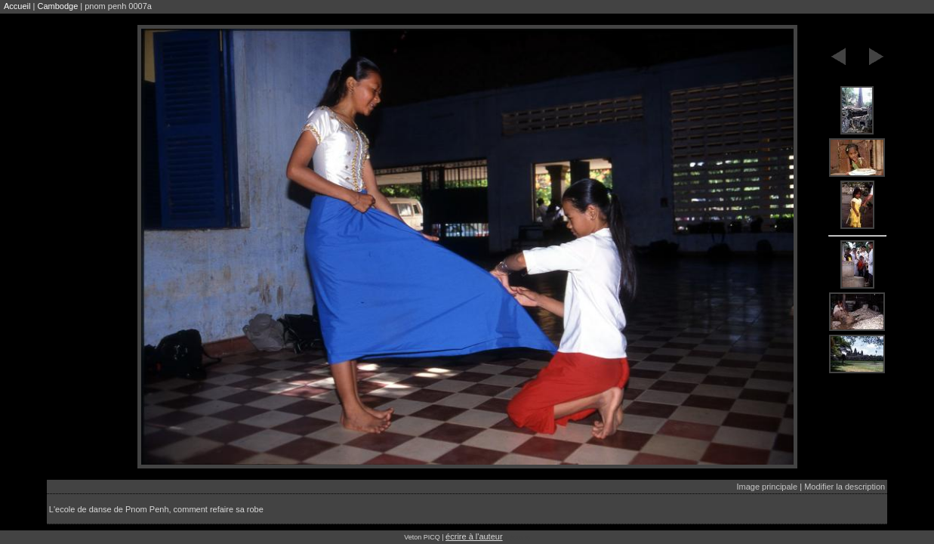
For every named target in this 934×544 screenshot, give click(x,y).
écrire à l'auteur (473, 536)
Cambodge (57, 6)
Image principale (766, 486)
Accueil (17, 6)
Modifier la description (844, 486)
